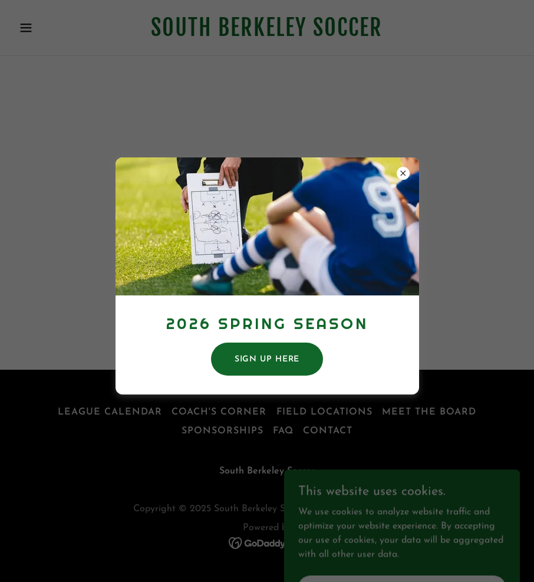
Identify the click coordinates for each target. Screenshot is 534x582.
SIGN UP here (267, 359)
